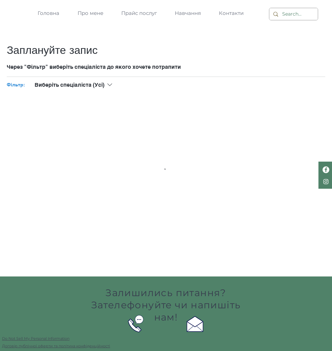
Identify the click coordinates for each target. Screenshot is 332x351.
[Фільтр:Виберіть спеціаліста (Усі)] (74, 85)
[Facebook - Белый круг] (326, 169)
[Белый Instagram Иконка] (326, 181)
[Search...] (293, 14)
